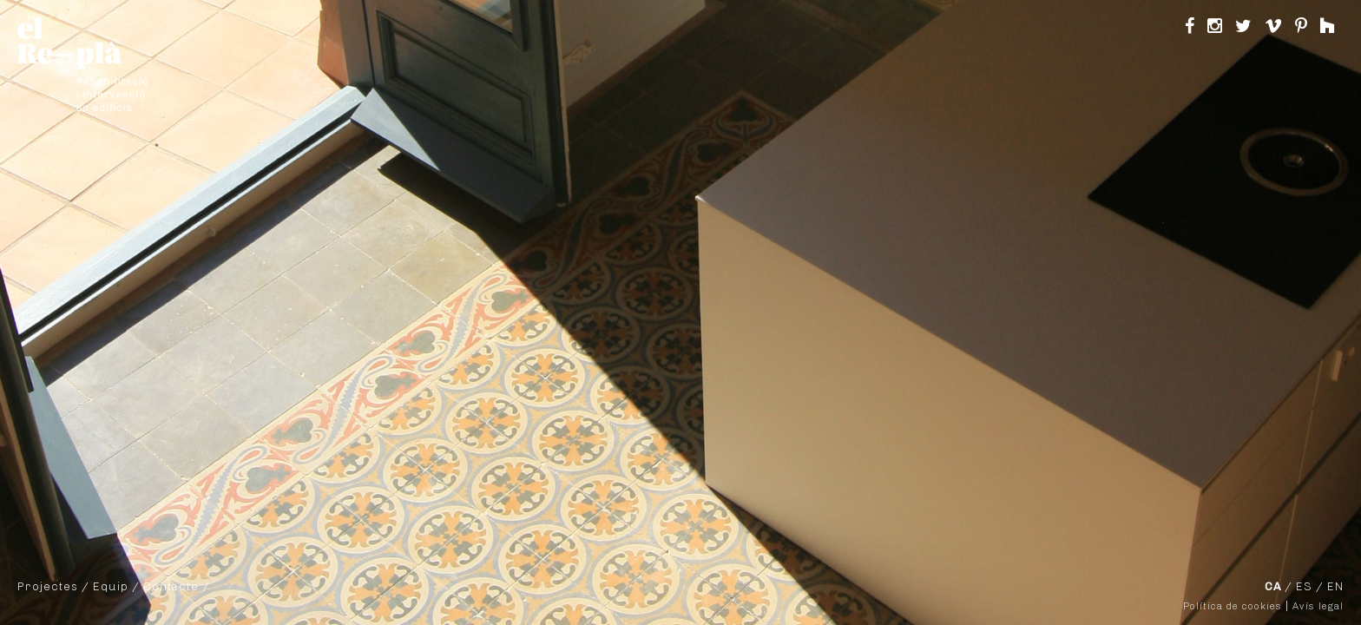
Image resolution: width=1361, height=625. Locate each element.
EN (1335, 586)
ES (1304, 586)
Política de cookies (1232, 606)
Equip (110, 586)
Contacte (171, 586)
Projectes (47, 586)
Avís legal (1318, 606)
